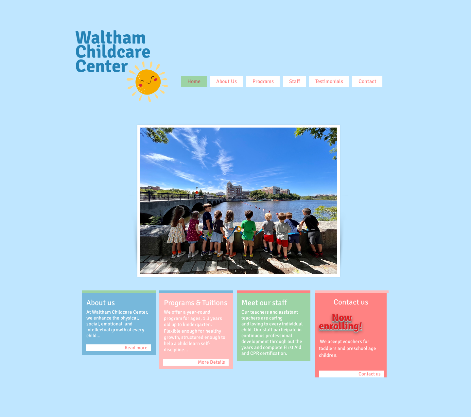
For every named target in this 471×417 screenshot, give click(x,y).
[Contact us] (351, 374)
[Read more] (118, 347)
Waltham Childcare (112, 44)
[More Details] (196, 362)
